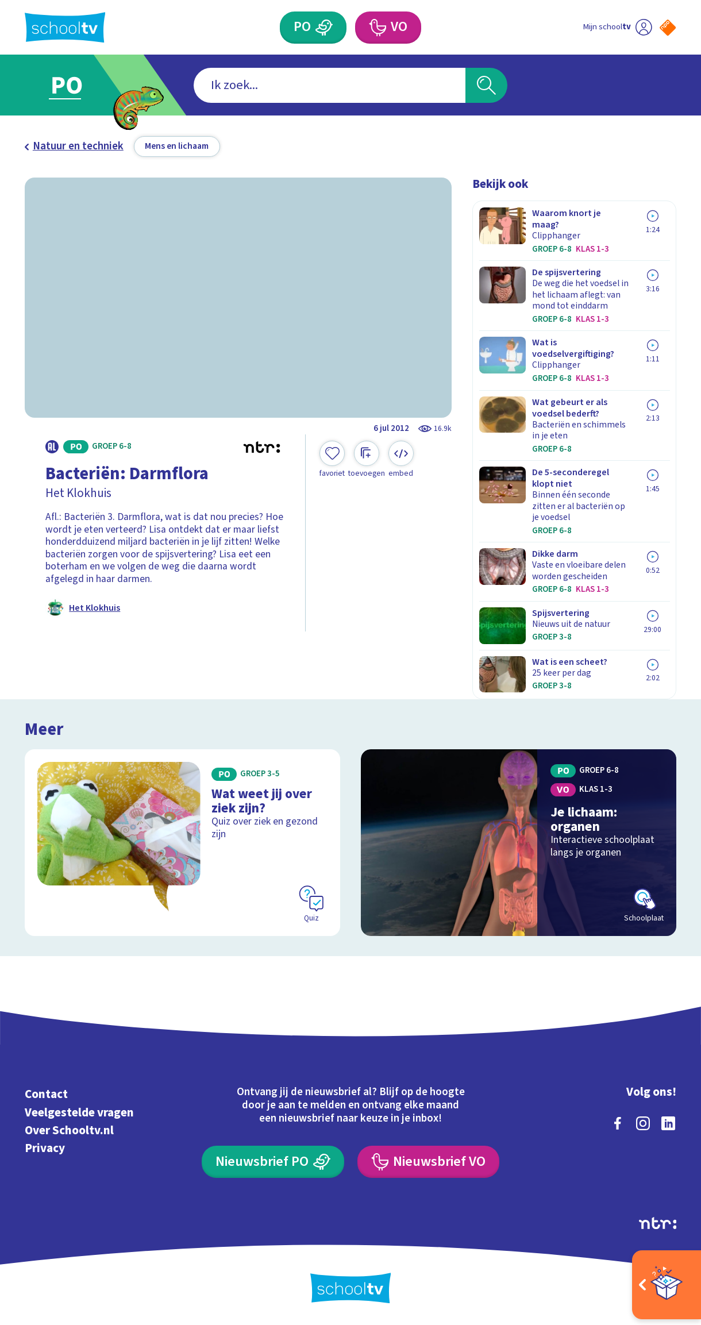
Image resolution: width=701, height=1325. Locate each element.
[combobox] (329, 85)
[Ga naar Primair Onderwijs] (80, 85)
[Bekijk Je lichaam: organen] (518, 842)
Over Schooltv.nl (69, 1130)
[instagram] (643, 1123)
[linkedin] (668, 1123)
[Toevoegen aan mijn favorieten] (332, 459)
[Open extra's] (666, 1284)
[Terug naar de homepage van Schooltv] (65, 27)
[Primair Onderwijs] (313, 27)
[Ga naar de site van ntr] (658, 1223)
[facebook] (617, 1123)
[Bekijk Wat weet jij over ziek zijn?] (182, 842)
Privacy (45, 1148)
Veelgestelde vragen (79, 1112)
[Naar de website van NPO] (667, 27)
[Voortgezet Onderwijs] (388, 27)
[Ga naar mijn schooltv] (617, 27)
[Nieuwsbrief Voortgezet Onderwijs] (428, 1162)
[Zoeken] (486, 85)
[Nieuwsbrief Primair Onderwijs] (273, 1162)
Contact (46, 1094)
